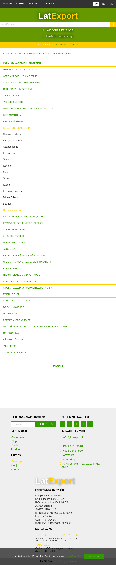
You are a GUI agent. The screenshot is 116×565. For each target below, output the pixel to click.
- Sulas (5, 178)
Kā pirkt (20, 4)
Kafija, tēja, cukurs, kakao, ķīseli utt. (26, 216)
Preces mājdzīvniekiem (17, 320)
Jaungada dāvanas (14, 352)
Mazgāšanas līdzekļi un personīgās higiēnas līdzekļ (35, 326)
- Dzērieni (7, 203)
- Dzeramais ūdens (12, 210)
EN (111, 4)
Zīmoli (74, 44)
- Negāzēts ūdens (11, 134)
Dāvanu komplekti (14, 307)
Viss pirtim (9, 346)
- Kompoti (7, 166)
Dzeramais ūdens (61, 53)
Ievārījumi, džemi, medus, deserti (23, 223)
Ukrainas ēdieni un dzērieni (20, 69)
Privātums (49, 4)
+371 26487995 (71, 450)
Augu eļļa (9, 249)
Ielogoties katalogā (58, 30)
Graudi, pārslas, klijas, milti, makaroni (27, 262)
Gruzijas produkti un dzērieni (21, 82)
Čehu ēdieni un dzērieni (17, 89)
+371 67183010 (71, 446)
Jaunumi (60, 44)
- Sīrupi (6, 159)
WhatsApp (68, 459)
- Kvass (6, 184)
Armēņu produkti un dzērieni (21, 76)
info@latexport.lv (72, 437)
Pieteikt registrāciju (58, 36)
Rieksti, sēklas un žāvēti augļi (21, 275)
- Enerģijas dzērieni (12, 191)
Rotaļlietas (10, 313)
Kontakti (34, 4)
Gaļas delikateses (14, 229)
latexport (67, 454)
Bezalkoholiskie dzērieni (32, 53)
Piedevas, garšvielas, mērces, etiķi (24, 255)
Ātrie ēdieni (10, 268)
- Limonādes (8, 153)
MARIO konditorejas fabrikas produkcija (28, 108)
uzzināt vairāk (73, 556)
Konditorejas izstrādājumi (19, 281)
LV (96, 4)
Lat (58, 16)
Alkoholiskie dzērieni (16, 301)
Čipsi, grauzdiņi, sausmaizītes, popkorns (28, 288)
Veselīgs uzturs (13, 102)
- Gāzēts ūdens (10, 147)
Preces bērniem (13, 121)
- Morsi (5, 172)
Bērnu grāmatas (13, 339)
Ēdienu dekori (11, 294)
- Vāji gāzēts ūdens (12, 140)
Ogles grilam (11, 333)
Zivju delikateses (13, 236)
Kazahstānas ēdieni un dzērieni (22, 63)
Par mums (7, 4)
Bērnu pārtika (12, 115)
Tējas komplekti (13, 95)
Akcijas (15, 465)
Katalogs (44, 44)
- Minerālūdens (10, 197)
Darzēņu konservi (14, 242)
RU (104, 4)
